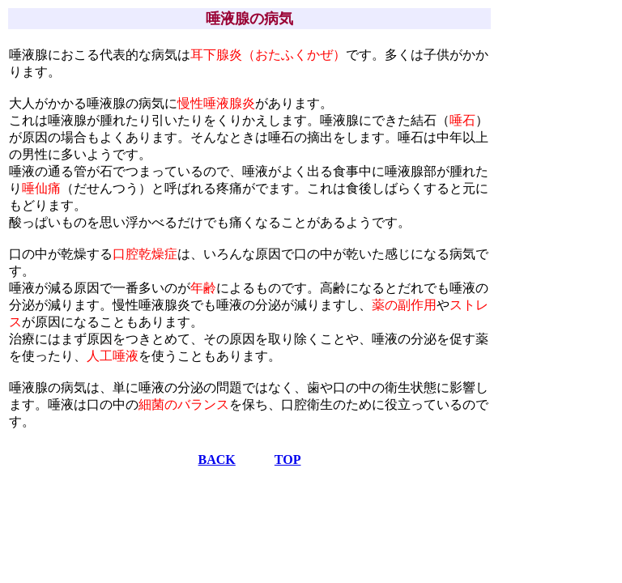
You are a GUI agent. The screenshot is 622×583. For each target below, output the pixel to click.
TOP (288, 459)
